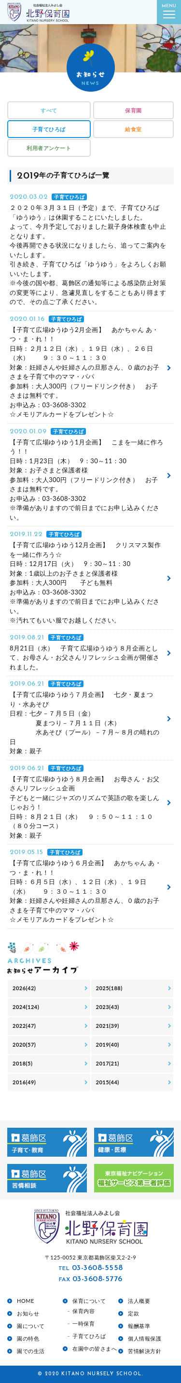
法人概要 (139, 1300)
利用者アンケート (49, 148)
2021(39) (107, 1026)
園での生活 (31, 1351)
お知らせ (28, 1313)
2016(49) (24, 1082)
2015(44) (107, 1082)
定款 (133, 1313)
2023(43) (107, 1007)
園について (31, 1325)
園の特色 (28, 1338)
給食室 (133, 129)
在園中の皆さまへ (94, 1348)
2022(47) (24, 1026)
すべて (49, 110)
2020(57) (24, 1044)
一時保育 (83, 1323)
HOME (25, 1300)
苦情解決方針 (144, 1351)
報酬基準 (139, 1325)
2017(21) (107, 1063)
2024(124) (26, 1007)
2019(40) (107, 1044)
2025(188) (109, 988)
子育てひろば (49, 129)
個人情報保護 (144, 1338)
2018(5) (22, 1063)
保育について (89, 1300)
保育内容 (83, 1311)
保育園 (133, 110)
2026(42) (24, 988)
